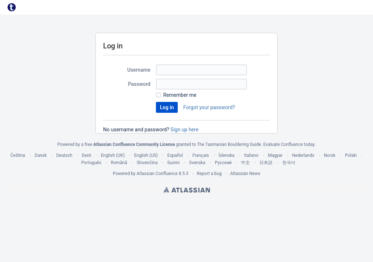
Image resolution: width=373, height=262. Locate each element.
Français (200, 155)
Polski (351, 155)
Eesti (86, 155)
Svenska (197, 162)
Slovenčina (147, 162)
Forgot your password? (209, 107)
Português (91, 162)
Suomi (173, 162)
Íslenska (227, 155)
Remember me (179, 95)
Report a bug (209, 173)
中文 (245, 162)
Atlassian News (245, 173)
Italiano (251, 155)
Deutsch (64, 155)
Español (175, 155)
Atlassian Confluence (157, 173)
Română (119, 162)
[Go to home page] (12, 7)
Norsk (329, 155)
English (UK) (113, 155)
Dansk (41, 155)
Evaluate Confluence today (288, 144)
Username (138, 70)
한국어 (288, 162)
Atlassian (187, 189)
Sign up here (184, 129)
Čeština (18, 155)
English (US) (146, 155)
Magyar (275, 155)
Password (139, 84)
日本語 (265, 162)
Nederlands (303, 155)
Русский (223, 162)
